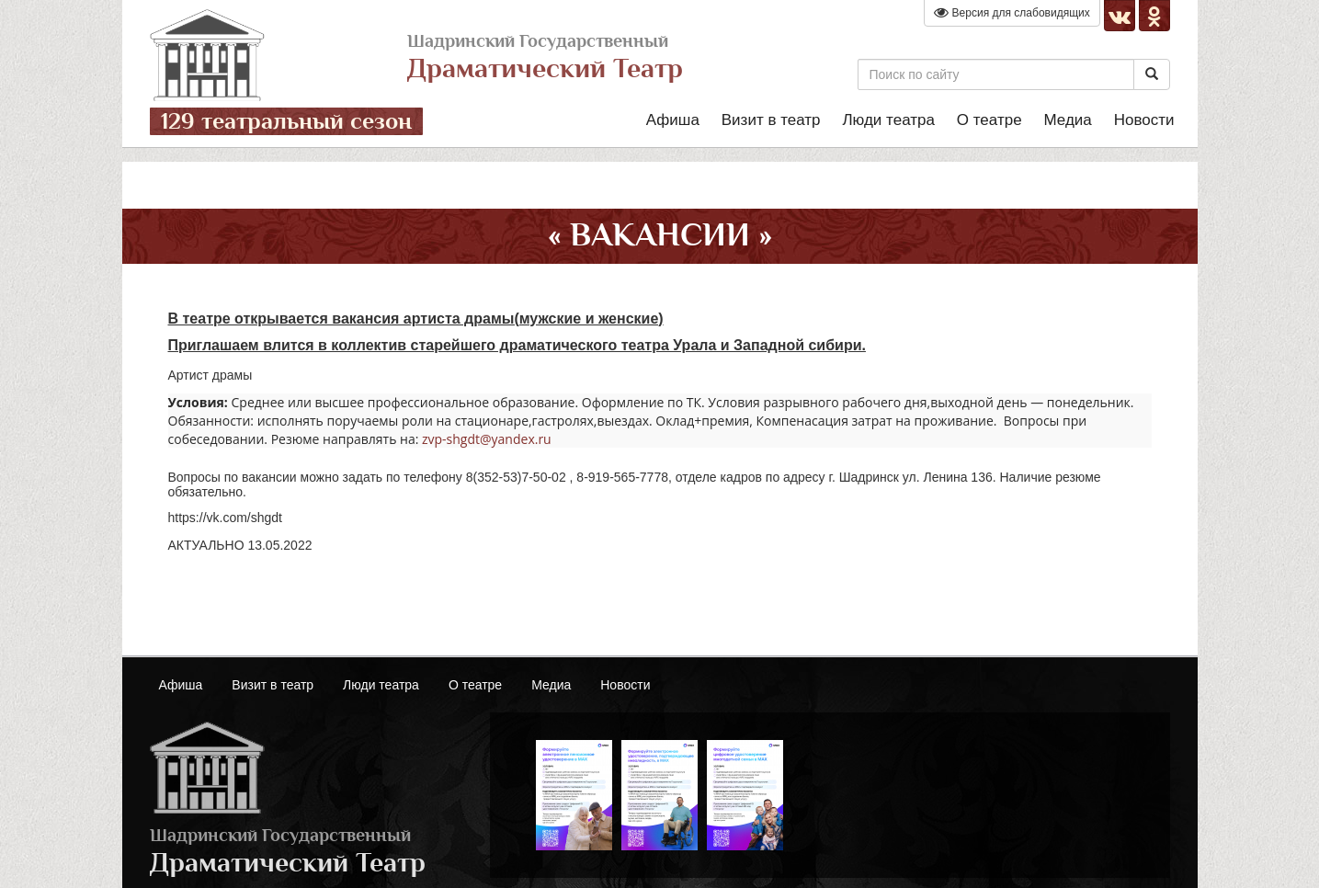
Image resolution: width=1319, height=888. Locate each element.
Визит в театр (771, 120)
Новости (1144, 120)
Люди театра (888, 120)
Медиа (1067, 120)
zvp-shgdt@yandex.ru (486, 439)
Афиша (672, 120)
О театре (989, 120)
